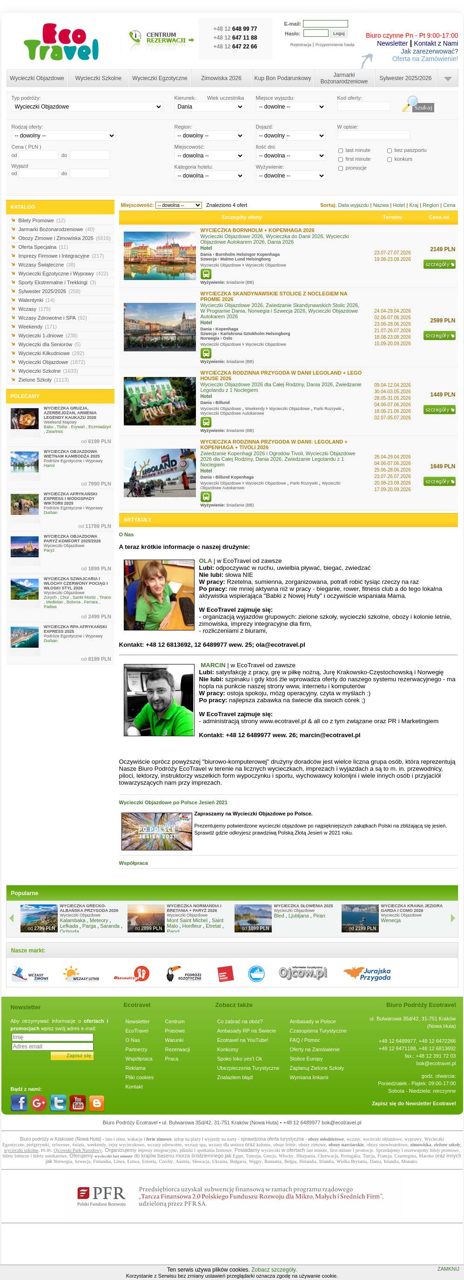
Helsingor (246, 254)
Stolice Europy (306, 1058)
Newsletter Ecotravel (430, 1103)
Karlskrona (231, 333)
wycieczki (270, 1150)
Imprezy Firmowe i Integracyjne (61, 256)
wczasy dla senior (225, 1144)
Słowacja (200, 1161)
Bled (279, 915)
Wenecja (391, 920)
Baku (49, 426)
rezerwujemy (416, 1150)
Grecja (269, 1155)
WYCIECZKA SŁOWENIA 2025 (303, 906)
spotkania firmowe (214, 1150)
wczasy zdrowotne (164, 1144)
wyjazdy (212, 1139)
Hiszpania (305, 1155)
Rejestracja (300, 44)
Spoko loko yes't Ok (239, 1058)
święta (79, 1144)
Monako (409, 1161)
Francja (384, 1155)
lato (108, 1139)
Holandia (307, 1161)
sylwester (61, 1144)
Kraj (414, 205)
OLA (205, 560)
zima (120, 1139)
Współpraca (133, 863)
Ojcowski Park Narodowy (78, 1150)
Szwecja (209, 259)
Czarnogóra (405, 1155)
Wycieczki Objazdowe (37, 78)
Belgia (290, 1161)
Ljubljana (299, 915)
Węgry (255, 1161)
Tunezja (253, 1155)
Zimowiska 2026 (221, 78)
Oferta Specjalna (43, 247)
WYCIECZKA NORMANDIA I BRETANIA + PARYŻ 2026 (194, 908)
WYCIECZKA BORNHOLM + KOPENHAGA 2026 (258, 230)
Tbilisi (62, 426)
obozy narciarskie (346, 1144)
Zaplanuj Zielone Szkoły (317, 1068)
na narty (229, 1139)
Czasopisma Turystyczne (318, 1031)
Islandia (391, 1161)
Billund (222, 402)
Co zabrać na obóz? (240, 1021)
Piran (319, 915)
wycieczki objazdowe (382, 1139)
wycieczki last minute (113, 1156)
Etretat (213, 926)
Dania (206, 254)
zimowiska (420, 1144)
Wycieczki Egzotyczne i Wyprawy (63, 273)
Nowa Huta (88, 1139)
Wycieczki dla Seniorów (50, 344)
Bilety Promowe (42, 220)
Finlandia (102, 1161)
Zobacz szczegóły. (274, 1269)
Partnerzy (137, 1049)
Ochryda (70, 931)
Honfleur (192, 926)
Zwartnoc (54, 431)
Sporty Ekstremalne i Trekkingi (57, 282)
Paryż (49, 550)
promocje (364, 1150)
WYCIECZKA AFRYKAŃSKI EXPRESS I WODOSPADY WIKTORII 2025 (70, 499)
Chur (64, 597)
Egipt (238, 1155)
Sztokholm (254, 333)
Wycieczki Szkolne (98, 78)
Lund (240, 259)
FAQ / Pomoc (305, 1040)
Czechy (166, 1161)
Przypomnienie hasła (335, 44)
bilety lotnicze (16, 1155)
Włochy (286, 1155)
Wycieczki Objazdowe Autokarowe (232, 413)
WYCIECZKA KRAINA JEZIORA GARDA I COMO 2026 (412, 908)
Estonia (149, 1161)
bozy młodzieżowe (327, 1139)
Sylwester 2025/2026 (405, 78)
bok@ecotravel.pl (436, 1063)
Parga (89, 926)
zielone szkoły (447, 1144)
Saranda (110, 926)
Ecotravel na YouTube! (243, 1040)
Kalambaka (73, 920)
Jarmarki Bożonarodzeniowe (344, 78)
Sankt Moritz (84, 597)
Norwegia (210, 338)
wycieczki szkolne (21, 1150)
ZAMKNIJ (448, 1269)
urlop (179, 1139)
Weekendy (38, 326)
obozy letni (283, 1144)
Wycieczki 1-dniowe (48, 335)
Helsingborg (258, 259)
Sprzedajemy (388, 1150)
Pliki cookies (140, 1077)
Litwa (119, 1161)
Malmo (227, 259)
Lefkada (69, 926)
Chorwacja (328, 1155)
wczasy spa (195, 1144)
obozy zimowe (312, 1144)
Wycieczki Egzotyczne (160, 78)
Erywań (78, 426)
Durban (51, 512)
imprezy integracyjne (157, 1150)
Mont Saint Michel (187, 920)
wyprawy (413, 1139)
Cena (449, 205)
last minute (317, 1150)
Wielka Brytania (351, 1161)
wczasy (353, 1139)
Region (431, 205)
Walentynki (37, 300)
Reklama (136, 1068)
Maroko (426, 1155)
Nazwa (381, 205)
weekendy (96, 1144)
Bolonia (74, 602)
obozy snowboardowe (387, 1144)
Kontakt (134, 1086)
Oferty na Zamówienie (315, 1049)
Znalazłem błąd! (235, 1077)
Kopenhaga (268, 254)
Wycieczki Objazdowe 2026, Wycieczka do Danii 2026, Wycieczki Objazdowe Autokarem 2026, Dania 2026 (275, 239)
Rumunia (273, 1161)
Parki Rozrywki (328, 408)
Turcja (369, 1155)
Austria (182, 1161)
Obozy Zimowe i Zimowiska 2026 (65, 238)
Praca (172, 1058)
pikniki (186, 1150)
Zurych (50, 597)
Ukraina (219, 1161)
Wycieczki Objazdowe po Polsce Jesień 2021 (173, 802)
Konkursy (228, 1049)
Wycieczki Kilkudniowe (51, 353)
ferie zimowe (158, 1139)
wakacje (135, 1139)
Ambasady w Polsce (313, 1021)
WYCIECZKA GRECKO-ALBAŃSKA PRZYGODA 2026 (89, 908)
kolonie (263, 1144)
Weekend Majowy (60, 422)
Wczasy (35, 309)
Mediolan (54, 602)
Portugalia (350, 1155)
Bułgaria (238, 1161)
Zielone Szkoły (44, 380)
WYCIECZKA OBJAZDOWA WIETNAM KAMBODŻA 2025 (72, 454)
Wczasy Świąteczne (47, 264)
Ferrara (91, 602)
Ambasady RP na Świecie (246, 1031)
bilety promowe (444, 1150)
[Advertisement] (232, 1253)
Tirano (105, 597)
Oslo (227, 338)
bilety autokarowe (50, 1155)
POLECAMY (25, 396)
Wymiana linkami (309, 1077)
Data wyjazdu (354, 205)
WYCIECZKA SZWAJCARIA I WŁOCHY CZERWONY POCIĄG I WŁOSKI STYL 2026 (76, 583)
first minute (340, 1150)
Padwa (50, 606)
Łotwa (134, 1161)
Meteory (99, 920)
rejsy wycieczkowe (126, 1144)
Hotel (399, 205)
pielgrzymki (38, 1144)
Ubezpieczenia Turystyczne (248, 1068)
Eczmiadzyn (99, 426)
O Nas (126, 534)
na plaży (193, 1139)
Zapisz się (79, 1055)
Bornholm (225, 254)
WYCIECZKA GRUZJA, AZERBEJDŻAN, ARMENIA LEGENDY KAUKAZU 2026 (70, 413)
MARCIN (213, 665)
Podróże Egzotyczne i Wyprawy (73, 461)
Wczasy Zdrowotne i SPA (53, 318)
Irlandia (326, 1161)
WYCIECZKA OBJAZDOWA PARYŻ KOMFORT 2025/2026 (72, 538)
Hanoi (49, 465)
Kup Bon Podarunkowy (282, 78)
